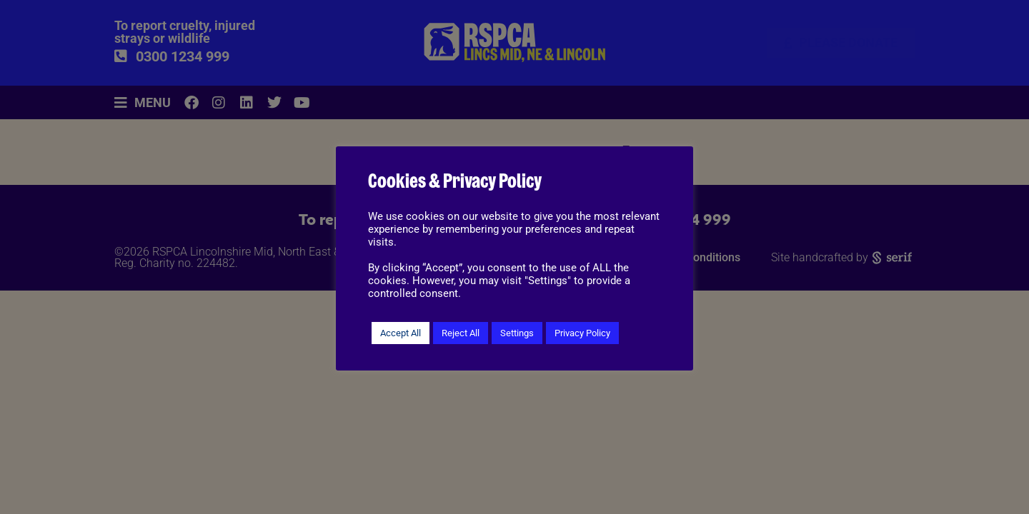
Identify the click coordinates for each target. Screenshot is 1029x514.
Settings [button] (517, 333)
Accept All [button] (400, 333)
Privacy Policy (582, 333)
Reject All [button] (460, 333)
